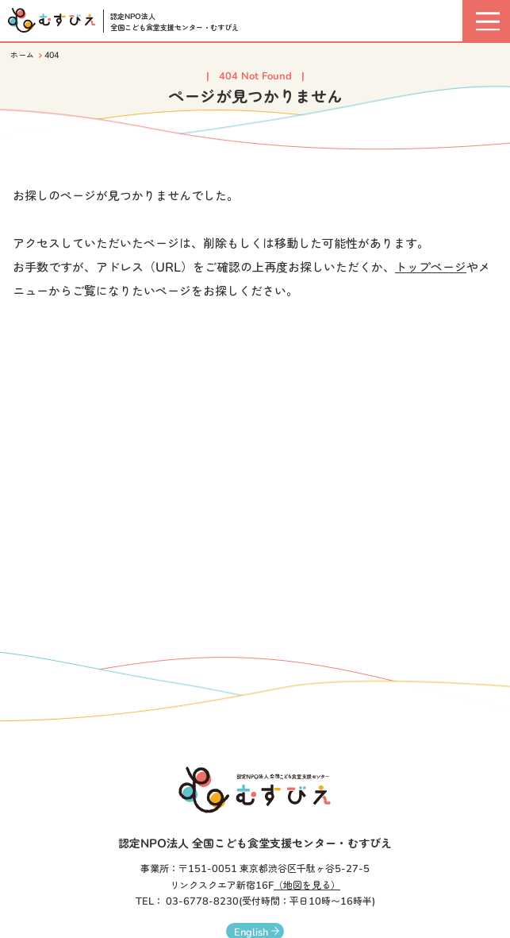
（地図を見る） (307, 885)
